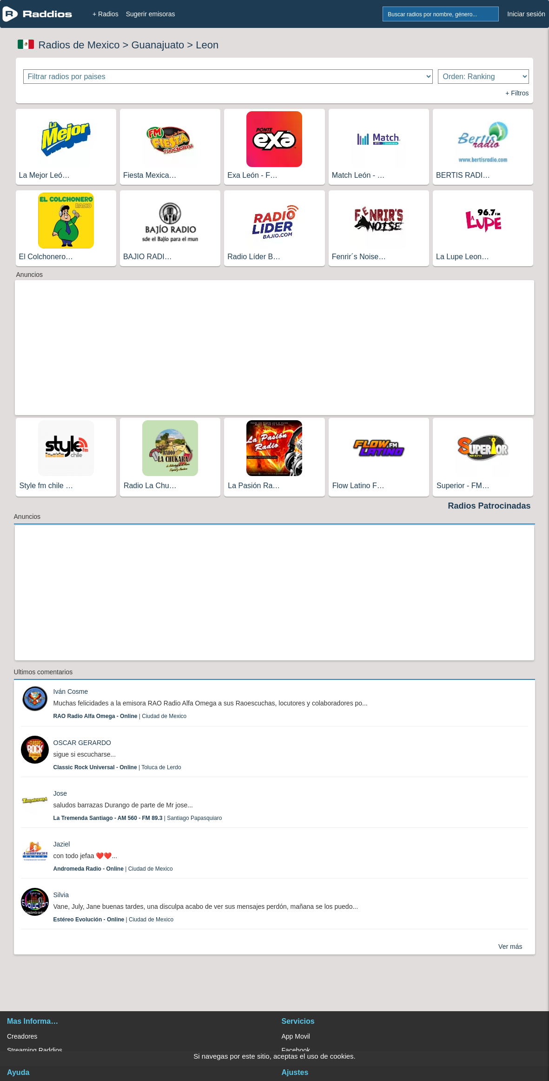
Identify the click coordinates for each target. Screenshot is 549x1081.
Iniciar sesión (526, 14)
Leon (207, 45)
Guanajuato (157, 45)
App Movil (296, 1036)
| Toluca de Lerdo (117, 767)
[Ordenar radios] (483, 76)
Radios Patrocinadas (489, 505)
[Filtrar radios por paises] (228, 76)
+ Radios (106, 14)
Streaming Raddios (34, 1050)
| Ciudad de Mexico (120, 716)
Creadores (22, 1036)
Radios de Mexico (79, 45)
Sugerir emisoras (150, 14)
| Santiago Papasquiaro (137, 818)
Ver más (510, 946)
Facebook (296, 1050)
